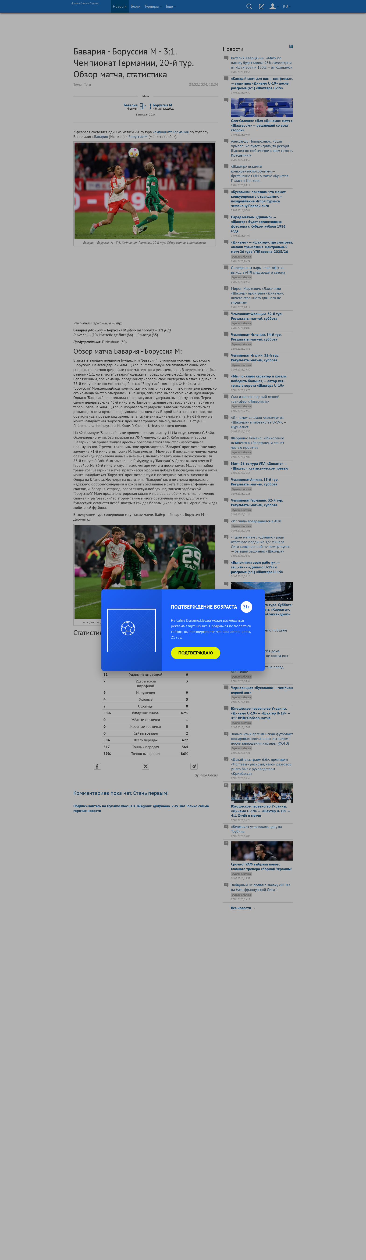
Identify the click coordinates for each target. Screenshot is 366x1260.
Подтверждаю (195, 653)
